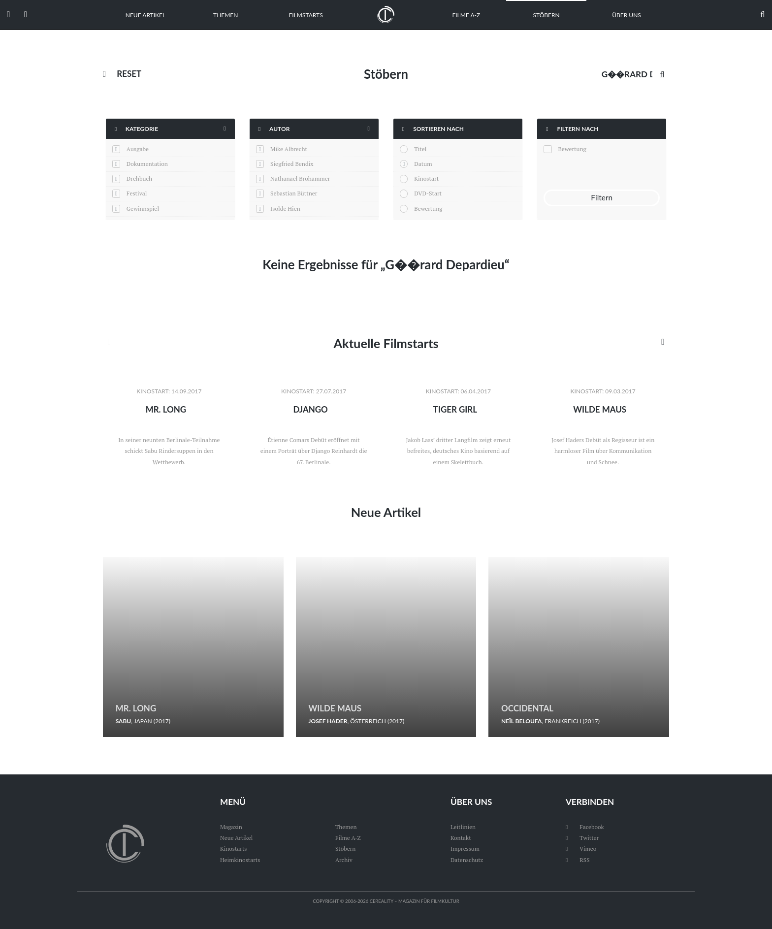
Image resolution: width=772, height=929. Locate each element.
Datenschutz (466, 860)
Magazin (231, 827)
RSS (578, 860)
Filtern (601, 197)
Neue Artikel (145, 15)
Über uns (626, 15)
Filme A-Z (466, 15)
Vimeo (581, 848)
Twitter (582, 837)
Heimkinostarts (240, 860)
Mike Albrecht (288, 149)
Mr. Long (165, 409)
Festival (137, 193)
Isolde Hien (285, 208)
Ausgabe (138, 149)
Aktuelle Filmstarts (386, 343)
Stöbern (546, 15)
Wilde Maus (600, 409)
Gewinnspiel (143, 208)
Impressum (465, 848)
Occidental (527, 708)
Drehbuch (139, 178)
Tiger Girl (455, 409)
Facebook (585, 827)
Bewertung (428, 208)
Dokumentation (147, 163)
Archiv (344, 860)
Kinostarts (233, 848)
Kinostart (426, 178)
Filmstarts (306, 15)
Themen (225, 15)
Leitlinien (463, 827)
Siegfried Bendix (291, 163)
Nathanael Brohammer (300, 178)
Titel (420, 149)
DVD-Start (428, 193)
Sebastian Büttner (293, 193)
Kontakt (460, 837)
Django (310, 409)
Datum (423, 163)
